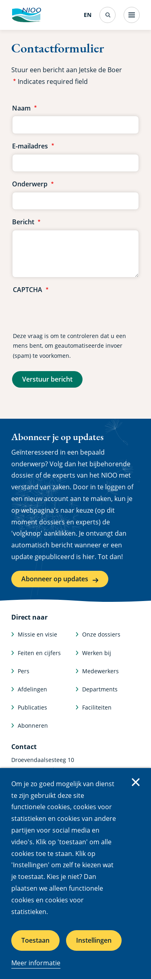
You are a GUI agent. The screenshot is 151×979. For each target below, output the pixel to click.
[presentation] (74, 313)
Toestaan (35, 940)
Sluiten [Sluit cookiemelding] (136, 782)
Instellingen (94, 940)
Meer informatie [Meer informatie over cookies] (35, 962)
